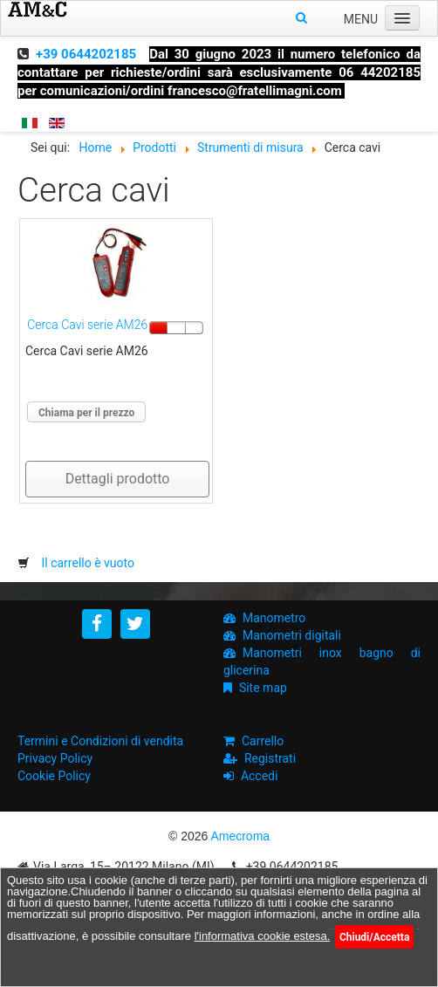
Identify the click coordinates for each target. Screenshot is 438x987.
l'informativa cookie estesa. (263, 935)
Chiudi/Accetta (374, 937)
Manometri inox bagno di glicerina (322, 661)
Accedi (259, 776)
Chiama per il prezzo (86, 413)
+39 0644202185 (86, 54)
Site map (263, 688)
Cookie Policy (54, 776)
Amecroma (240, 836)
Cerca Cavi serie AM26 (87, 325)
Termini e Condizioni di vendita (100, 741)
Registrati (270, 758)
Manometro (274, 618)
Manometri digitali (292, 635)
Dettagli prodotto (117, 478)
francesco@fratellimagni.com (255, 91)
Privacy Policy (54, 758)
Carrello (263, 741)
